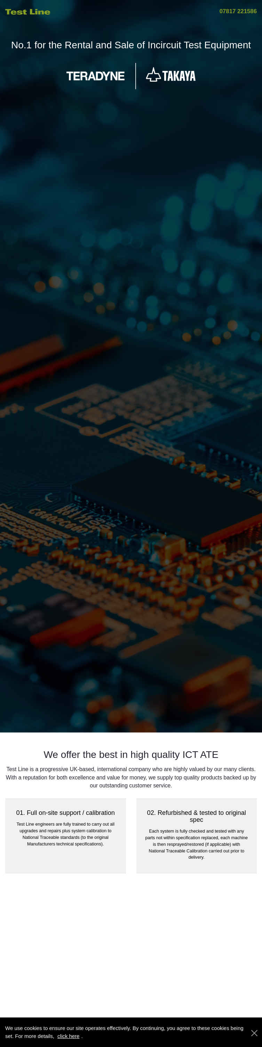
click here (68, 1036)
